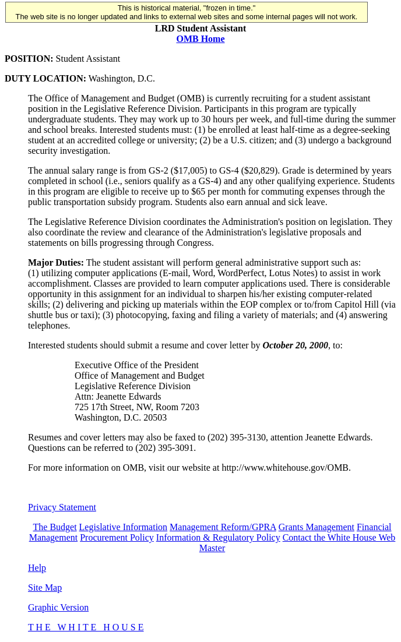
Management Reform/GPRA (223, 527)
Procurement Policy (117, 537)
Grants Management (316, 527)
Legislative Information (123, 527)
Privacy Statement (62, 507)
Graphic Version (58, 607)
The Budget (55, 527)
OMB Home (200, 39)
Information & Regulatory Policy (218, 537)
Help (37, 568)
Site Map (45, 587)
